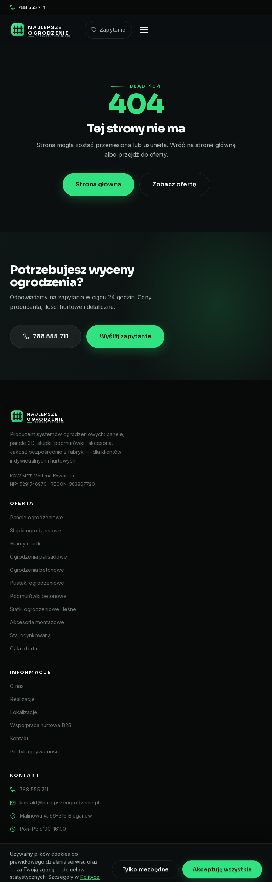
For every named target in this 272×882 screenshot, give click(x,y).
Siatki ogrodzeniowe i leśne (43, 609)
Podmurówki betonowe (38, 596)
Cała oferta (23, 648)
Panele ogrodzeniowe (36, 517)
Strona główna (98, 184)
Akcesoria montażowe (37, 622)
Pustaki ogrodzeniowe (37, 583)
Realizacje (22, 699)
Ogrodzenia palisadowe (38, 557)
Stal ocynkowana (30, 635)
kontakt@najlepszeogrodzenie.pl (59, 802)
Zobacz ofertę (174, 184)
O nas (17, 686)
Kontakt (19, 738)
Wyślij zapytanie (125, 336)
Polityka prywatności (35, 751)
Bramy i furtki (26, 544)
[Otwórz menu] (144, 30)
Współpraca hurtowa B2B (41, 725)
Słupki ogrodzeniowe (35, 530)
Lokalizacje (23, 712)
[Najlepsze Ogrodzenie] (136, 416)
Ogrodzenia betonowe (37, 570)
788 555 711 (27, 7)
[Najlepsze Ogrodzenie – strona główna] (43, 30)
